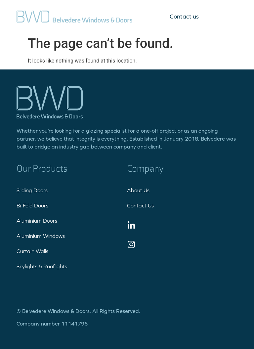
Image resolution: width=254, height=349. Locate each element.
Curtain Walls (32, 251)
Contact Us (140, 205)
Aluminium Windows (41, 236)
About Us (138, 190)
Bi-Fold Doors (32, 205)
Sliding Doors (32, 190)
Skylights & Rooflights (42, 266)
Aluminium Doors (37, 221)
